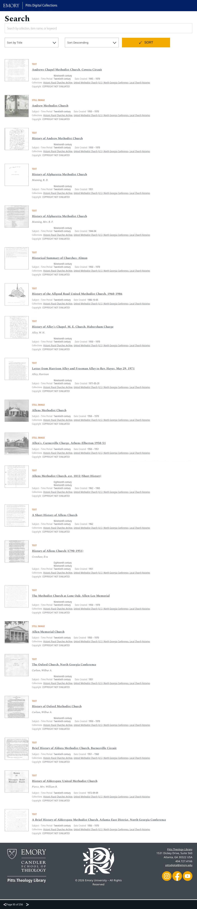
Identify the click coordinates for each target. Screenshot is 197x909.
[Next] (27, 904)
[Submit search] (185, 28)
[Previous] (4, 904)
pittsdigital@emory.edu (177, 865)
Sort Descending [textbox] (77, 42)
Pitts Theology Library (178, 849)
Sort (148, 42)
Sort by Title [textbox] (14, 42)
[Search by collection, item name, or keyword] (80, 28)
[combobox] (31, 42)
